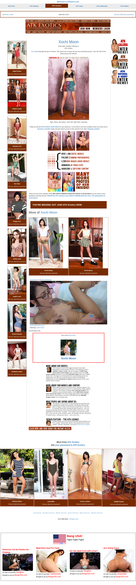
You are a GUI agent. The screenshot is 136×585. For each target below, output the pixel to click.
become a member (44, 129)
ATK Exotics (57, 6)
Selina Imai (17, 259)
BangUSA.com (21, 575)
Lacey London (85, 501)
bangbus (20, 572)
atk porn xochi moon (73, 512)
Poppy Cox (17, 221)
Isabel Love (17, 296)
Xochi (33, 51)
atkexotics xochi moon (97, 512)
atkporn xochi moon (84, 512)
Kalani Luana (17, 109)
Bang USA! (74, 536)
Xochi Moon (68, 42)
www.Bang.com (59, 543)
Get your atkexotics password (124, 14)
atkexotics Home (7, 14)
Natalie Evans (119, 501)
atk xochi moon (37, 512)
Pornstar (72, 335)
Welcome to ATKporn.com (68, 2)
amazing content (93, 129)
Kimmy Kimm (17, 501)
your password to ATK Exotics (70, 445)
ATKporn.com (73, 519)
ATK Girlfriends (101, 6)
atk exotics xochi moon (48, 512)
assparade (122, 574)
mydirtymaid (55, 574)
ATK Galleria (34, 6)
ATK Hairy (79, 6)
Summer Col (17, 146)
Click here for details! (83, 424)
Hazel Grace (17, 71)
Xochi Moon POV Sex (37, 325)
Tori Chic (17, 184)
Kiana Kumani (17, 334)
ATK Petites (124, 6)
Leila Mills (51, 501)
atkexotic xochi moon (61, 512)
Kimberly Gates (17, 371)
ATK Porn (11, 6)
